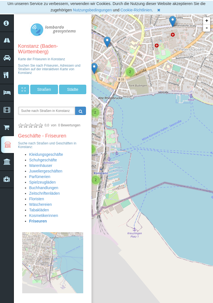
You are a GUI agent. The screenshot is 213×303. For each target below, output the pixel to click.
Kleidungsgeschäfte (46, 154)
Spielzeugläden (42, 182)
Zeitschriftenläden (44, 193)
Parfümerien (39, 176)
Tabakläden (39, 210)
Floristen (36, 199)
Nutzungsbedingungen (92, 10)
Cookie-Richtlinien (136, 10)
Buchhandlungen (43, 188)
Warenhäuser (40, 165)
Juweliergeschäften (45, 171)
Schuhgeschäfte (43, 160)
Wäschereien (40, 204)
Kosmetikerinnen (43, 215)
